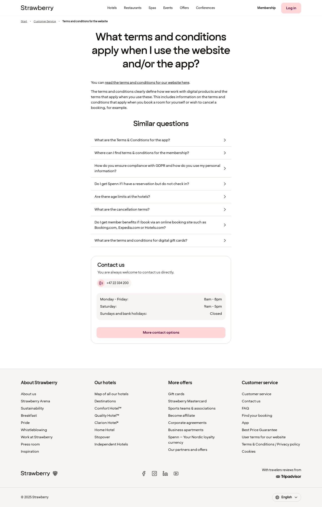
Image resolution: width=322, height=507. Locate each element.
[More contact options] (161, 332)
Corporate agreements (187, 422)
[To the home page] (37, 8)
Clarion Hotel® (107, 422)
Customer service (256, 394)
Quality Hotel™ (107, 415)
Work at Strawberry (37, 437)
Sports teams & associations (192, 408)
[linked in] (165, 473)
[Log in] (291, 8)
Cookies (249, 451)
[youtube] (176, 473)
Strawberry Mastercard (187, 401)
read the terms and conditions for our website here (147, 82)
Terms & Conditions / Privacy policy (271, 444)
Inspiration (30, 451)
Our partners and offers (187, 449)
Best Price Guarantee (259, 430)
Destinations (105, 401)
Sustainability (32, 408)
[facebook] (143, 473)
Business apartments (185, 430)
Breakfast (29, 415)
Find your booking (257, 415)
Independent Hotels (111, 444)
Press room (30, 444)
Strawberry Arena (35, 401)
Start (24, 21)
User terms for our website (264, 437)
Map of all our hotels (111, 394)
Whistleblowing (34, 430)
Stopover (102, 437)
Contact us (251, 401)
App (245, 422)
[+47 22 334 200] (114, 283)
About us (28, 394)
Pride (25, 422)
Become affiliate (181, 415)
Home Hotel (105, 430)
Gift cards (176, 394)
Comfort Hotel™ (108, 408)
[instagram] (154, 473)
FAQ (245, 408)
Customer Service (45, 21)
